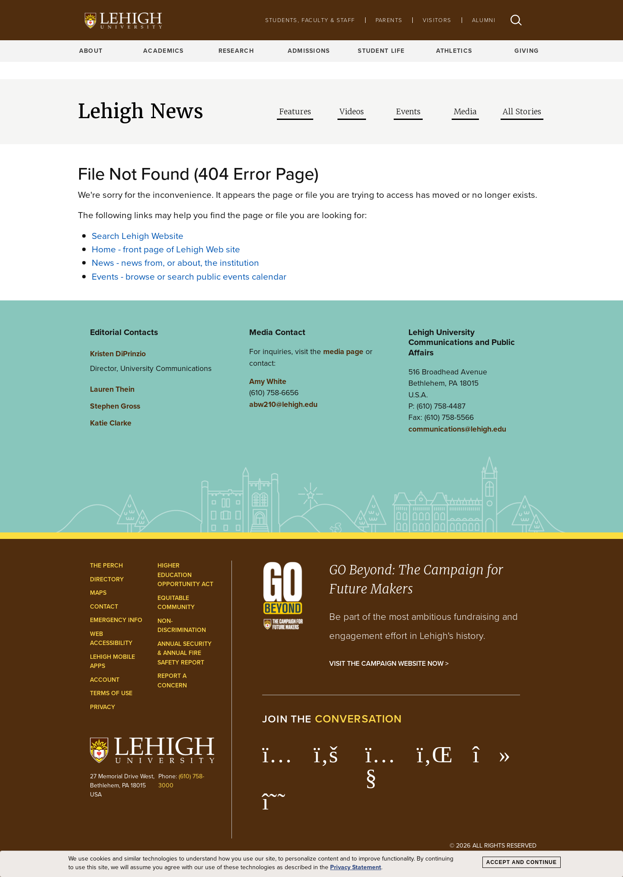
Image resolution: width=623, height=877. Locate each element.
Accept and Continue (521, 862)
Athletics (454, 50)
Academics (163, 50)
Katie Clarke (111, 423)
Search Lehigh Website (137, 235)
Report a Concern (172, 680)
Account (104, 679)
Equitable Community (176, 602)
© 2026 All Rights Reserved (493, 845)
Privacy (102, 707)
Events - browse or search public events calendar (189, 276)
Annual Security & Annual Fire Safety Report (184, 653)
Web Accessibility (111, 638)
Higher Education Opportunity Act (185, 575)
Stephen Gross (115, 406)
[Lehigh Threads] (278, 806)
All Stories (522, 111)
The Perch (106, 565)
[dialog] (311, 864)
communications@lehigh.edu (457, 429)
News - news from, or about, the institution (175, 262)
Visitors (437, 20)
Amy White (267, 381)
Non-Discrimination (181, 625)
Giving (526, 50)
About (91, 50)
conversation (358, 719)
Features (295, 111)
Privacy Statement (355, 867)
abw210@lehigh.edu (283, 404)
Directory (107, 579)
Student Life (381, 50)
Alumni (483, 20)
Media (465, 111)
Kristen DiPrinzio (118, 353)
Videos (352, 111)
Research (236, 50)
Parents (389, 20)
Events (408, 111)
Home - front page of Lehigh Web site (166, 249)
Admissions (309, 50)
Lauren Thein (112, 389)
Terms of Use (111, 693)
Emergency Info (116, 620)
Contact (104, 606)
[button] (516, 20)
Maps (98, 592)
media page (343, 351)
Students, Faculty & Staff (310, 20)
